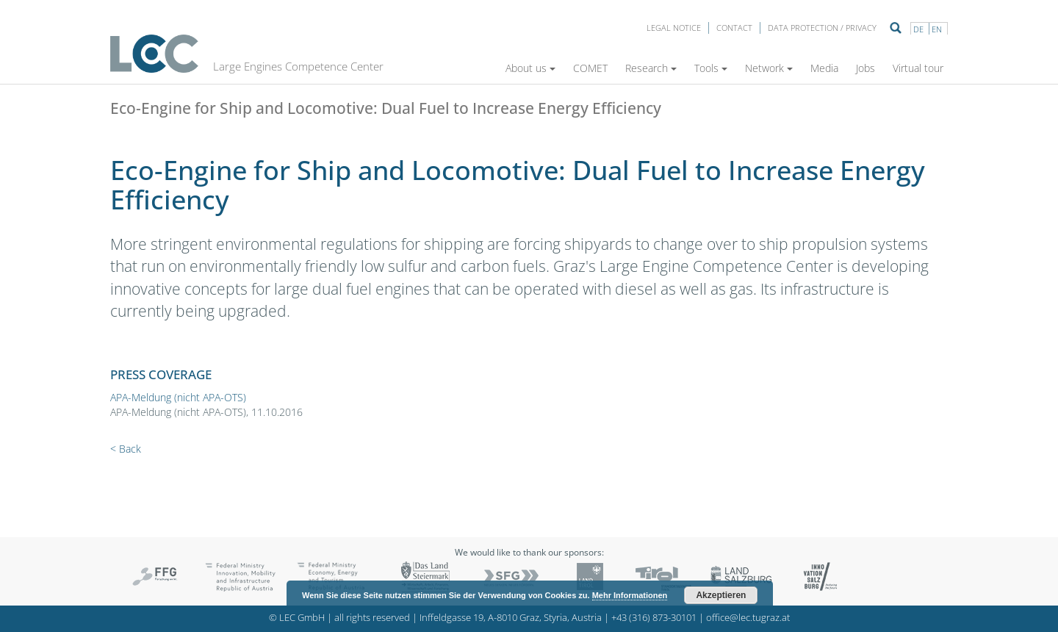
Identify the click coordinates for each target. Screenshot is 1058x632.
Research (651, 68)
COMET (590, 68)
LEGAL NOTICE (674, 27)
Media (824, 68)
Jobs (865, 68)
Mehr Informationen (630, 595)
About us (530, 68)
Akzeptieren (721, 595)
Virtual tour (918, 68)
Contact (734, 27)
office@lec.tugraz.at (748, 617)
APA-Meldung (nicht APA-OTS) (178, 397)
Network (769, 68)
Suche (896, 28)
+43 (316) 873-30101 (654, 617)
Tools (710, 68)
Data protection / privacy (822, 27)
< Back (125, 449)
